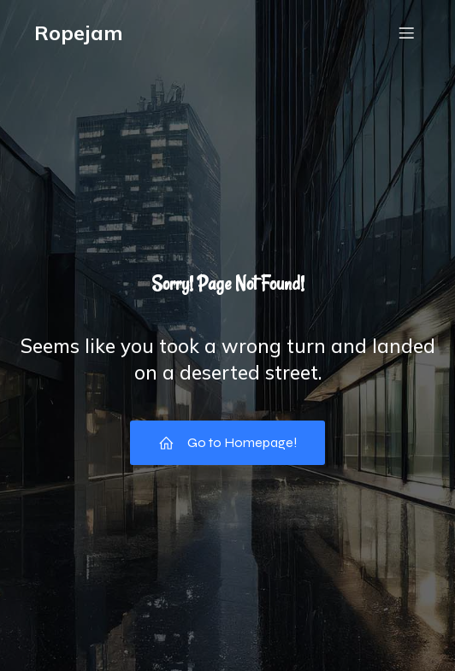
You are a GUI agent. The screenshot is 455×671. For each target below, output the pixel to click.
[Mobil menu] (406, 32)
